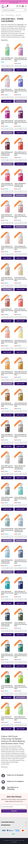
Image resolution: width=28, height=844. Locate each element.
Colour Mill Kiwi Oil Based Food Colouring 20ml (7, 718)
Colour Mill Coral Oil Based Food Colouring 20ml (20, 310)
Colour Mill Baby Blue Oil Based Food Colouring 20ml (7, 561)
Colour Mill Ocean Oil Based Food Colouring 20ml (7, 655)
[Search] (25, 10)
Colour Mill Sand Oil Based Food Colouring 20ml (20, 279)
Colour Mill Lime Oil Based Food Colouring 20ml (20, 687)
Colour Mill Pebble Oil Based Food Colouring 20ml (20, 436)
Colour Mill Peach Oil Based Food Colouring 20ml (7, 342)
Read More (4, 40)
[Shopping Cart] (23, 6)
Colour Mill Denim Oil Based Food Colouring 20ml (20, 561)
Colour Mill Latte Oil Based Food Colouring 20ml (7, 279)
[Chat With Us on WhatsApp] (14, 788)
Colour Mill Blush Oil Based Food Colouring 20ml (7, 248)
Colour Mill (20, 24)
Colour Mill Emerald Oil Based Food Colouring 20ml (20, 655)
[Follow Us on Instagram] (14, 782)
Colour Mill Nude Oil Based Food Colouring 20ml (20, 248)
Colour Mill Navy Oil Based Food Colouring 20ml (20, 593)
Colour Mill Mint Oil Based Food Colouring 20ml (20, 718)
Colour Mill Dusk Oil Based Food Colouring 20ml (20, 216)
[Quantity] (7, 66)
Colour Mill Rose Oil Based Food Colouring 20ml (7, 216)
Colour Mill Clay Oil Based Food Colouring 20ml (7, 404)
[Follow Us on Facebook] (14, 776)
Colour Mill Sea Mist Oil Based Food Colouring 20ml (7, 530)
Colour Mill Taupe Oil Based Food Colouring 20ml (7, 467)
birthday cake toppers (9, 748)
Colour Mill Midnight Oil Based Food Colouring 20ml (6, 624)
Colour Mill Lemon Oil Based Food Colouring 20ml (20, 342)
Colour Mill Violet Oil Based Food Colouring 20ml (20, 91)
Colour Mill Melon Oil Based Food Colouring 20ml (7, 185)
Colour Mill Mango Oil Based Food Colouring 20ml (7, 373)
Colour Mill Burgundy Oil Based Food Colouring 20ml (7, 153)
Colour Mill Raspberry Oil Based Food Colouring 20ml (20, 185)
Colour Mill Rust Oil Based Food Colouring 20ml (7, 310)
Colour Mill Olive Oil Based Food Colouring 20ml (20, 624)
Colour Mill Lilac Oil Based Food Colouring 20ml (7, 91)
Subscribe (14, 811)
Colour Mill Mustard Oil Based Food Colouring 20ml (20, 404)
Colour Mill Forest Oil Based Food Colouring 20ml (7, 687)
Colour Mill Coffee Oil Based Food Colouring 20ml (7, 436)
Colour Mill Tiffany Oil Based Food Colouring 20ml (20, 499)
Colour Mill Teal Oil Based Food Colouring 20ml (7, 593)
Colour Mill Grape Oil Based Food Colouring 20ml (20, 122)
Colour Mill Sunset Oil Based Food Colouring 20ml (20, 153)
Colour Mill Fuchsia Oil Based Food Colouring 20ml (7, 122)
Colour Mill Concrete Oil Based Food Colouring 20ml (19, 467)
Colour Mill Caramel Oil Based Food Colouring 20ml (20, 373)
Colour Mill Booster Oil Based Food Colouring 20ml (20, 59)
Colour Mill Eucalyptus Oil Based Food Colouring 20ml (7, 499)
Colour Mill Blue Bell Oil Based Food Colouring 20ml (19, 530)
